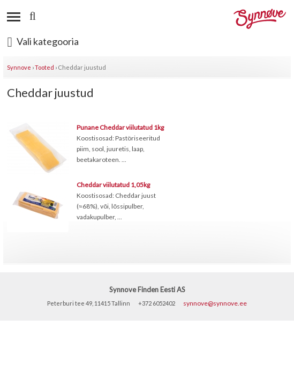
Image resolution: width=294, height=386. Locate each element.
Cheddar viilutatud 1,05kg (113, 185)
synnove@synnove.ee (215, 303)
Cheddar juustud (82, 67)
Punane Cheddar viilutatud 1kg (120, 127)
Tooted (44, 67)
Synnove (19, 67)
